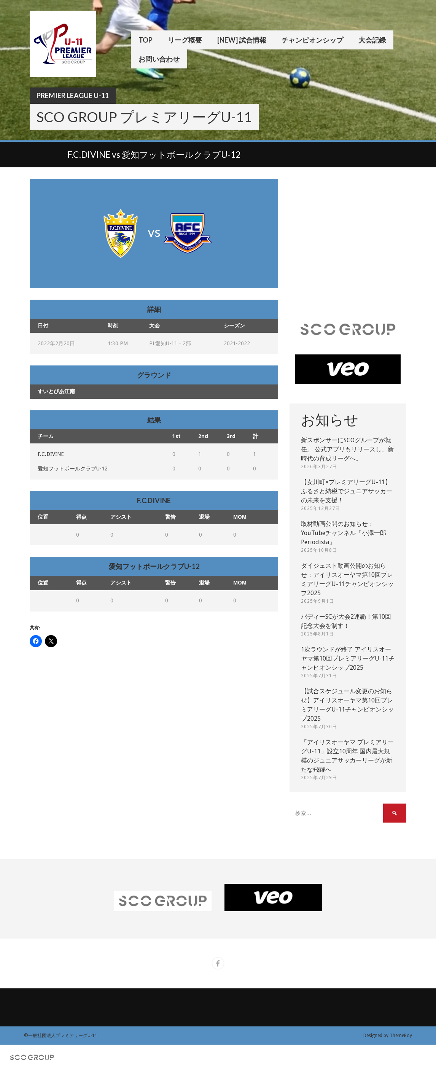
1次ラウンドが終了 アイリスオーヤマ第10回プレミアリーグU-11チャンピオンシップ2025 (348, 658)
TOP (145, 40)
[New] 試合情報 (241, 40)
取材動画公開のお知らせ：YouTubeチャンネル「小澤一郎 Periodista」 (343, 533)
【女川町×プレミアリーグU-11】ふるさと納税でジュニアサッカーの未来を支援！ (346, 491)
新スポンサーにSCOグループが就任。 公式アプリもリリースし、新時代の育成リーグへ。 (347, 449)
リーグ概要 (185, 40)
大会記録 (372, 40)
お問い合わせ (159, 59)
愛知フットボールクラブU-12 (73, 468)
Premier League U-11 (73, 95)
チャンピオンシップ (312, 40)
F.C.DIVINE (51, 454)
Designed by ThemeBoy (387, 1035)
